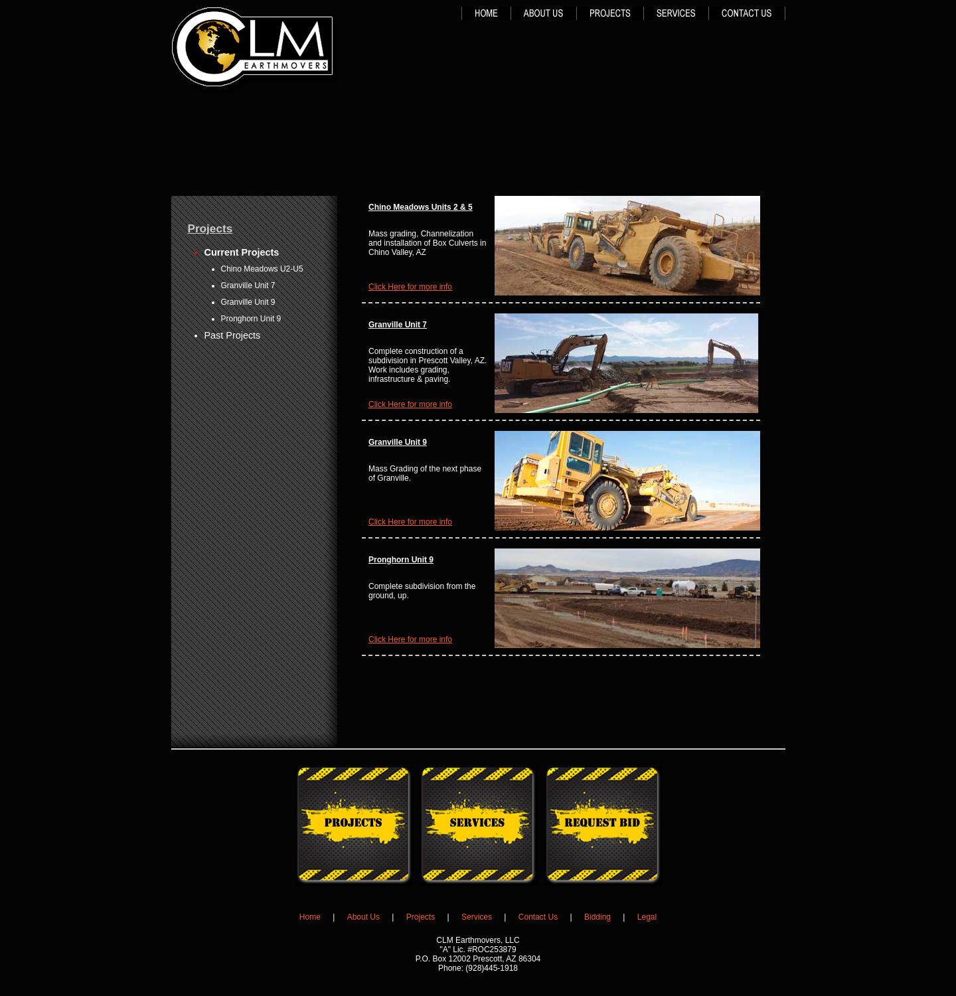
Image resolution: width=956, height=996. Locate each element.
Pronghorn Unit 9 (251, 318)
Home (310, 917)
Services (476, 917)
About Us (363, 917)
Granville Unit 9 (248, 302)
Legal (647, 917)
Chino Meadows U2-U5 (262, 269)
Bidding (597, 917)
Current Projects (241, 252)
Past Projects (232, 335)
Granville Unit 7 (248, 285)
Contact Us (538, 917)
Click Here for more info (410, 286)
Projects (420, 917)
